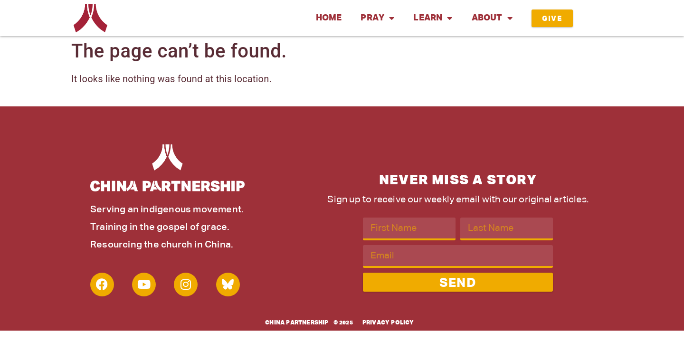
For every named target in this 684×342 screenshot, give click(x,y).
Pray (377, 18)
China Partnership (296, 323)
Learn (432, 18)
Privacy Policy (388, 323)
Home (329, 18)
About (492, 18)
